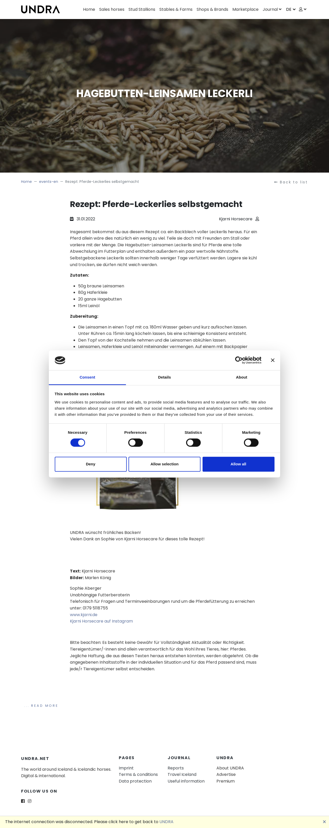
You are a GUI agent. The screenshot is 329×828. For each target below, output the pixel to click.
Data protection (135, 781)
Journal (270, 9)
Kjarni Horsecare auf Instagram (101, 621)
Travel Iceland (182, 774)
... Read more (41, 705)
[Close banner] (273, 360)
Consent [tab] (87, 377)
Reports (176, 768)
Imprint (126, 768)
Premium (225, 781)
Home (26, 181)
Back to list (291, 182)
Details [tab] (164, 377)
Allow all (238, 464)
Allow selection (164, 464)
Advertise (226, 774)
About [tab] (241, 377)
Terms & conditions (138, 774)
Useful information (186, 781)
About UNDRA (230, 768)
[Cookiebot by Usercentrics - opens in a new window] (238, 360)
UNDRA (166, 822)
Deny (90, 464)
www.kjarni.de (83, 615)
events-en (48, 181)
